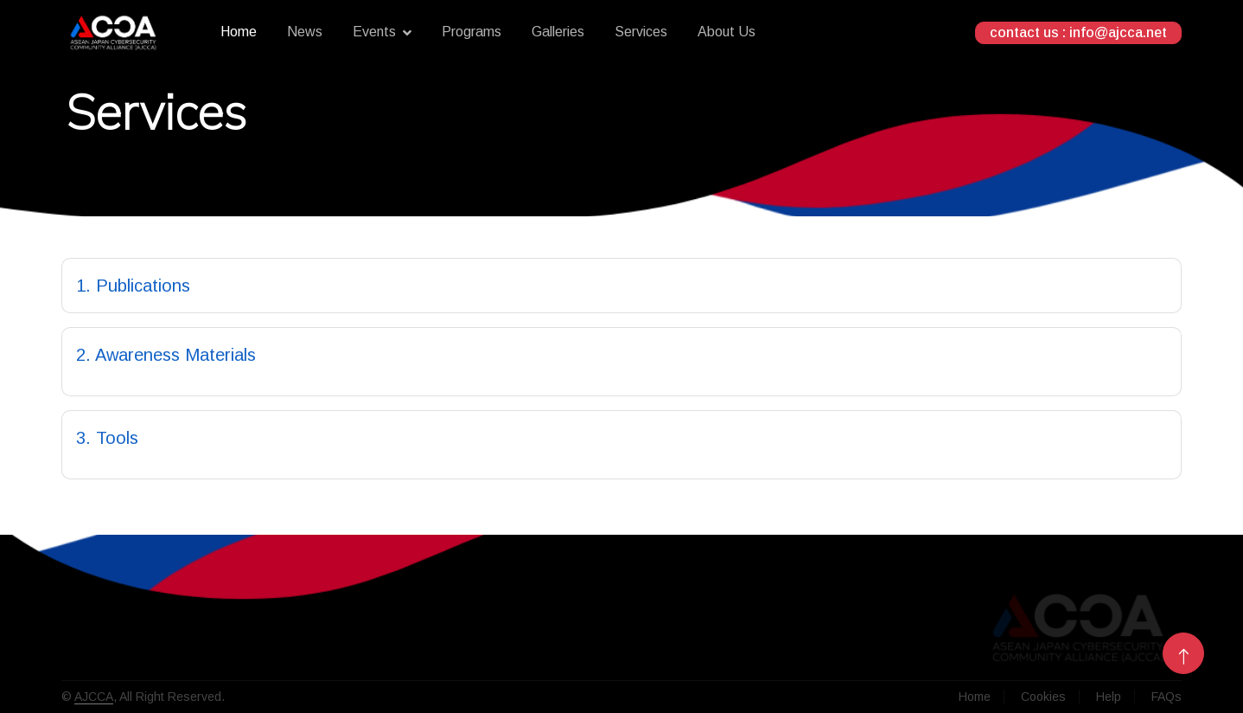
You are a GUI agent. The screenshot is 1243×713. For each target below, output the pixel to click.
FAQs (1166, 696)
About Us (726, 31)
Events (374, 31)
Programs (471, 31)
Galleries (558, 31)
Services (641, 31)
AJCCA (93, 696)
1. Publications (133, 285)
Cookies (1043, 696)
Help (1108, 696)
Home (238, 31)
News (304, 31)
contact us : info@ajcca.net (1078, 32)
